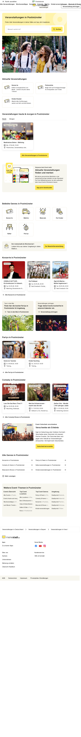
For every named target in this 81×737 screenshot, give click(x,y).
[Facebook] (36, 546)
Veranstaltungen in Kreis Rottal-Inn (60, 529)
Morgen (12, 119)
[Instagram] (44, 546)
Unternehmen (6, 559)
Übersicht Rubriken (8, 567)
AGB (3, 578)
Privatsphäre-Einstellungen (39, 578)
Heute (4, 119)
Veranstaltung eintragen (47, 312)
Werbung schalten (8, 563)
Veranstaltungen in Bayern (35, 529)
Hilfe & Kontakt (40, 556)
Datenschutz (12, 578)
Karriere (4, 556)
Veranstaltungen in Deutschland (12, 529)
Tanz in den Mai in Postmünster (16, 312)
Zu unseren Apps (7, 545)
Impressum (23, 578)
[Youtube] (40, 546)
